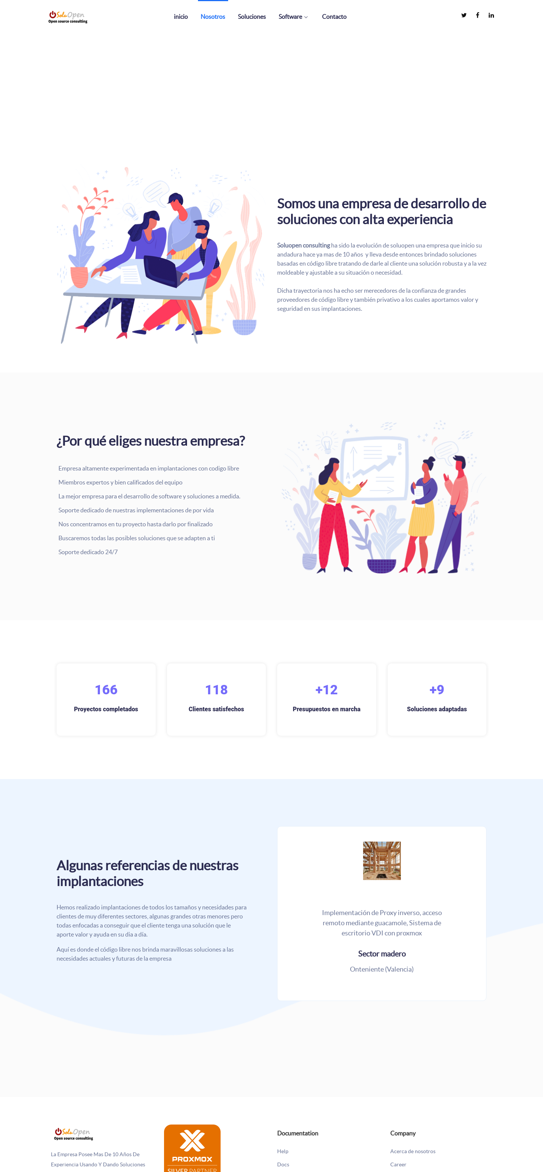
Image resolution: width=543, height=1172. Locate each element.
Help (282, 1151)
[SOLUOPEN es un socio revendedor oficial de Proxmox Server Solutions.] (192, 1151)
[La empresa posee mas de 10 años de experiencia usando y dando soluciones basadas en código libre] (73, 1133)
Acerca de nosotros (413, 1151)
